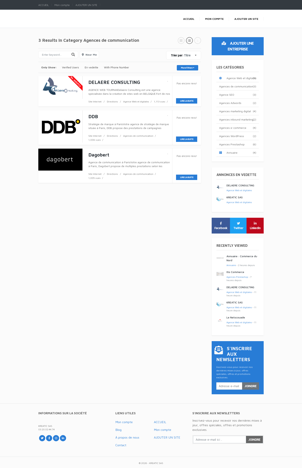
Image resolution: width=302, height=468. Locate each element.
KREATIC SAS (234, 197)
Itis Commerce (235, 272)
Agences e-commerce (237, 128)
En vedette (91, 67)
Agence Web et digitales (136, 101)
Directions (112, 101)
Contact (120, 445)
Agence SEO (237, 95)
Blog (118, 429)
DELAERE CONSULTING (240, 185)
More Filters (187, 67)
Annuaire (237, 153)
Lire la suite (186, 100)
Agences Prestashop (237, 144)
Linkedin (255, 226)
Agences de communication (138, 135)
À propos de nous (127, 437)
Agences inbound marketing (237, 119)
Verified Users (70, 67)
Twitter (238, 226)
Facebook (220, 226)
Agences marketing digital (237, 111)
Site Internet (95, 101)
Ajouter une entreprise (238, 46)
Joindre (251, 386)
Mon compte (124, 422)
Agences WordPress (237, 136)
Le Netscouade (235, 317)
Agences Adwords (237, 103)
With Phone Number (116, 67)
